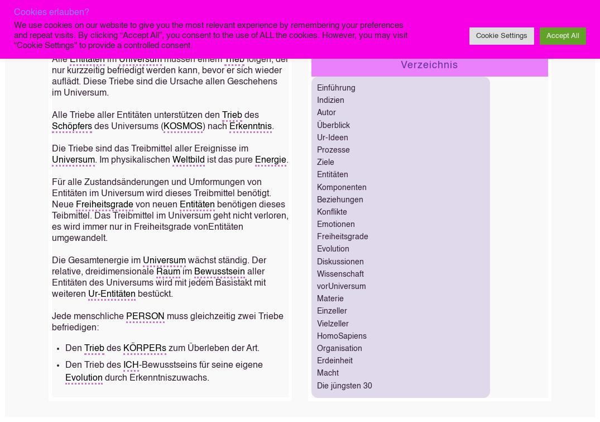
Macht (328, 373)
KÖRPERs (144, 348)
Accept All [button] (562, 36)
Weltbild (188, 160)
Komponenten (342, 188)
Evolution (84, 378)
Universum (140, 59)
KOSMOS (183, 126)
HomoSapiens (342, 336)
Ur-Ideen (332, 138)
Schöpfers (72, 126)
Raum (168, 272)
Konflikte (332, 212)
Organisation (339, 349)
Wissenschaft (340, 274)
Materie (330, 299)
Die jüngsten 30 (344, 386)
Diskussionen (340, 262)
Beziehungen (340, 200)
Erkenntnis (250, 126)
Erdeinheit (335, 361)
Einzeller (332, 311)
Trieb (234, 59)
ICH (131, 365)
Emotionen (336, 225)
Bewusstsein (219, 272)
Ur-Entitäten (112, 294)
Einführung (336, 88)
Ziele (325, 163)
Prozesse (333, 150)
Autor (326, 113)
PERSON (145, 316)
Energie (270, 160)
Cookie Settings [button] (501, 36)
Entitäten (87, 59)
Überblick (333, 126)
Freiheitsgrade (104, 205)
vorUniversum (341, 287)
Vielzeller (333, 324)
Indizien (330, 101)
